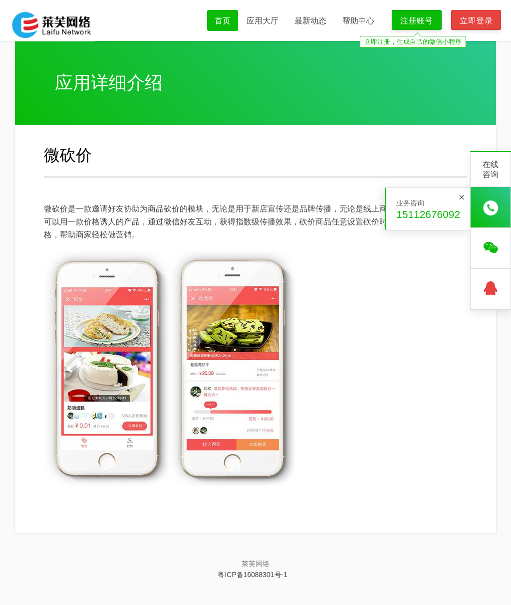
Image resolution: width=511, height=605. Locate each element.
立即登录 (476, 20)
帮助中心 (358, 20)
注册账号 (416, 20)
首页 (223, 20)
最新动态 (310, 20)
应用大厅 (262, 20)
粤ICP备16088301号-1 (252, 575)
